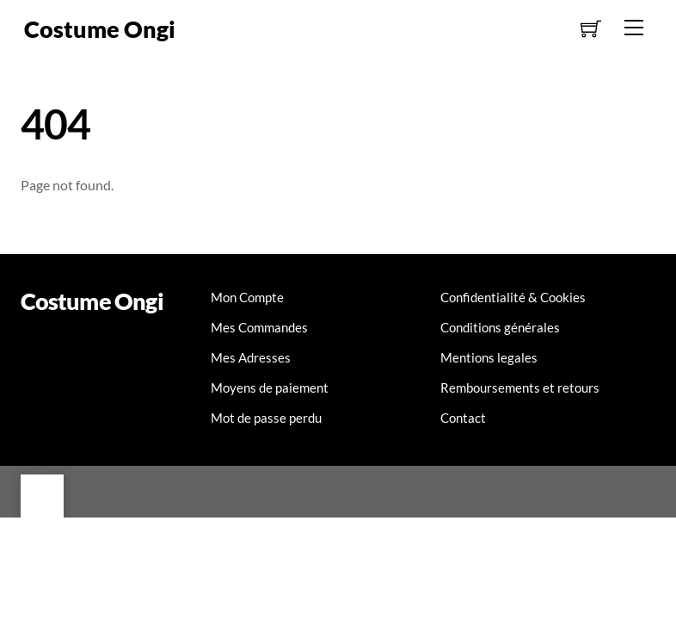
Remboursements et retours (519, 387)
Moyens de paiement (270, 387)
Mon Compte (247, 297)
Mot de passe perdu (266, 417)
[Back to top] (42, 496)
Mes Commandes (259, 327)
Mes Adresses (251, 357)
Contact (463, 417)
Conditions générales (500, 327)
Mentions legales (489, 357)
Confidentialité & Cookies (513, 297)
